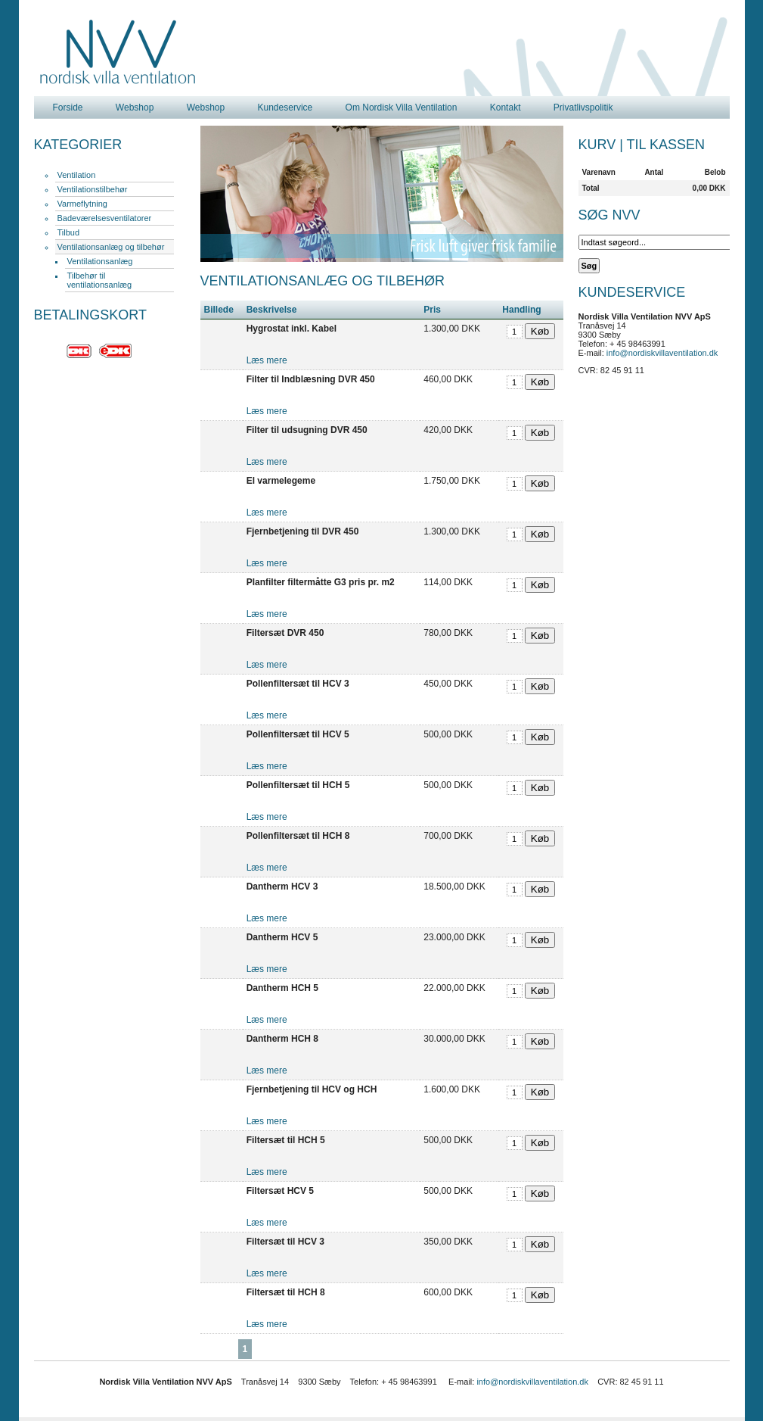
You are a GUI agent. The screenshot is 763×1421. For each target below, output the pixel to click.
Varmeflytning (82, 203)
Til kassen (666, 144)
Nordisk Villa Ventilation (118, 52)
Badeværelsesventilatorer (104, 218)
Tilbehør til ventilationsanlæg (99, 280)
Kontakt (505, 107)
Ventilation (76, 174)
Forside (68, 107)
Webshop (135, 107)
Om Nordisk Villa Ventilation (401, 107)
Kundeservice (285, 107)
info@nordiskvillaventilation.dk (662, 352)
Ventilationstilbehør (92, 189)
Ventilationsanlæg (100, 261)
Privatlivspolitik (583, 107)
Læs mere (267, 360)
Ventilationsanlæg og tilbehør (111, 246)
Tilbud (68, 232)
